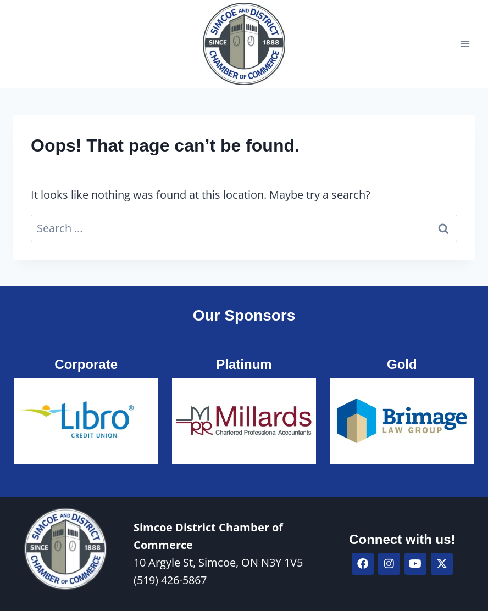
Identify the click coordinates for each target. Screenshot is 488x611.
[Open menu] (464, 43)
